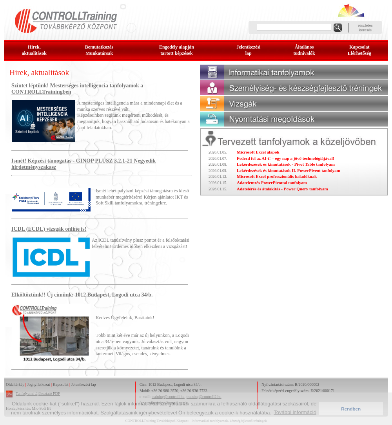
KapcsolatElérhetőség (359, 50)
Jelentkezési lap (83, 384)
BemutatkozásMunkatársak (99, 50)
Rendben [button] (351, 408)
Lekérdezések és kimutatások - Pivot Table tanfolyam (286, 164)
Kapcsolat (61, 384)
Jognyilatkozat (38, 384)
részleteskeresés (365, 27)
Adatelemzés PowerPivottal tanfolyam (272, 182)
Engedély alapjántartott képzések (176, 50)
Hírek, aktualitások (34, 50)
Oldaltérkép (15, 384)
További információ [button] (295, 412)
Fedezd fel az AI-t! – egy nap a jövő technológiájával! (285, 158)
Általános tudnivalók (304, 50)
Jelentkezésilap (248, 50)
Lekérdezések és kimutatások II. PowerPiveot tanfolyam (288, 170)
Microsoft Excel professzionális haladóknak (277, 176)
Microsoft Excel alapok (258, 152)
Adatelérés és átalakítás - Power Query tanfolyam (282, 188)
